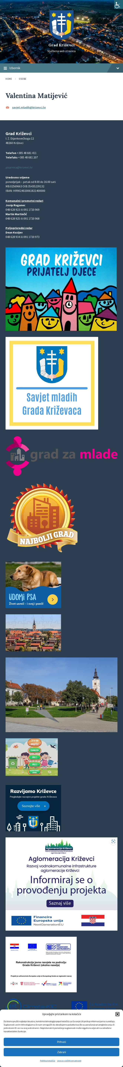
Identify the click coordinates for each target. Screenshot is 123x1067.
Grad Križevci (62, 45)
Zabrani (61, 1052)
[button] (117, 1014)
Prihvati (61, 1042)
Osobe (22, 78)
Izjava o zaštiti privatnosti (69, 1060)
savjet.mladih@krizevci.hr (29, 107)
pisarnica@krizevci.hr (19, 167)
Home (9, 78)
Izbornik (61, 68)
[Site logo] (61, 38)
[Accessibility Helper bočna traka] (118, 4)
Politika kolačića (47, 1060)
